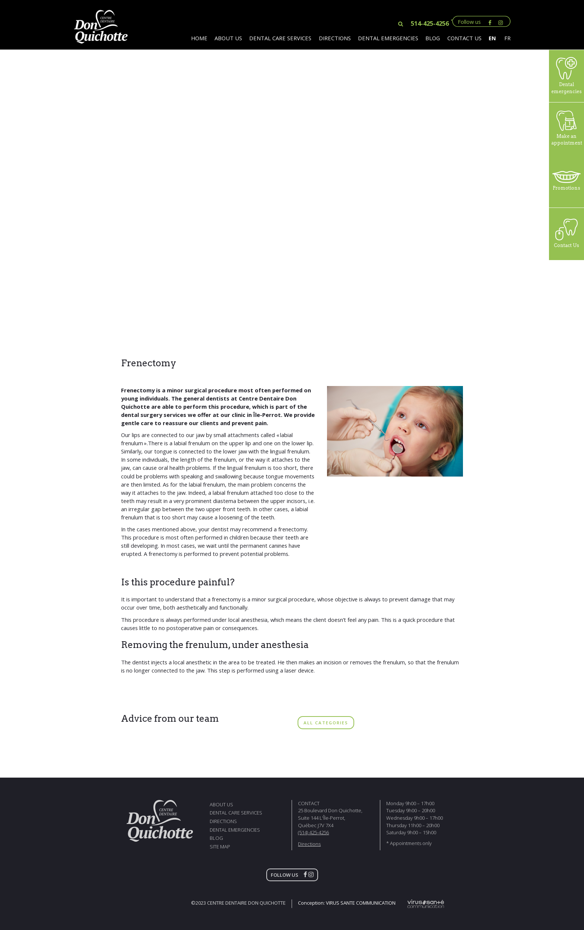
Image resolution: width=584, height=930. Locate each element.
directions (223, 821)
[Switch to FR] (505, 38)
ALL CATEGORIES (326, 722)
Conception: (347, 902)
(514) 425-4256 (313, 832)
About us (228, 38)
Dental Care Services (280, 38)
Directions (335, 38)
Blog (432, 38)
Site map (220, 846)
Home (199, 38)
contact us (464, 38)
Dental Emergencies (388, 38)
